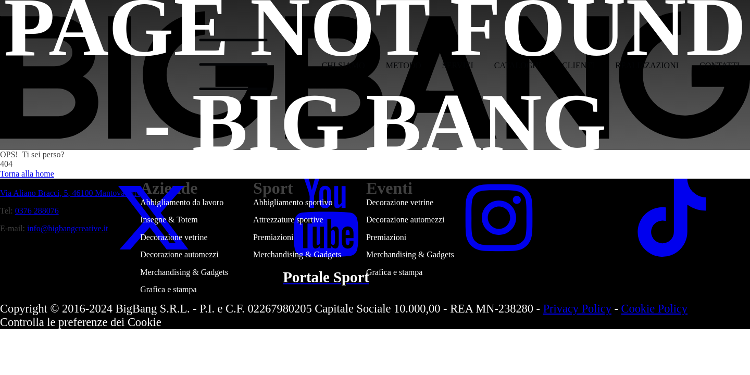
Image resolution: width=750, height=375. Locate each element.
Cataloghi (517, 65)
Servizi (457, 65)
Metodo (403, 65)
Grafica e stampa (168, 289)
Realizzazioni (647, 65)
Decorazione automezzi (179, 254)
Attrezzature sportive (288, 219)
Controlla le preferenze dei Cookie (80, 322)
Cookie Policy (654, 308)
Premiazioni (273, 237)
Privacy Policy (577, 308)
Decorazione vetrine (173, 237)
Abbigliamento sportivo (292, 202)
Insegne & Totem (169, 219)
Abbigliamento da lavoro (181, 202)
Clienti (578, 65)
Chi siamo (343, 65)
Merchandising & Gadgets (184, 272)
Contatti (719, 65)
